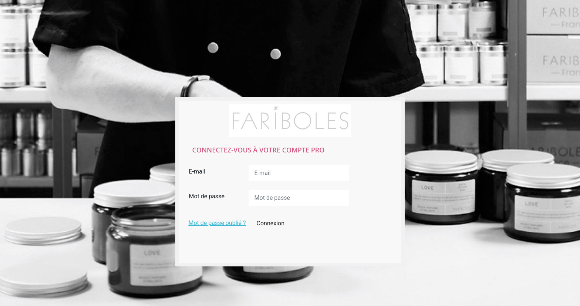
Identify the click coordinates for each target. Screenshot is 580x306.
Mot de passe (206, 196)
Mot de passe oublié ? (217, 222)
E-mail (197, 171)
